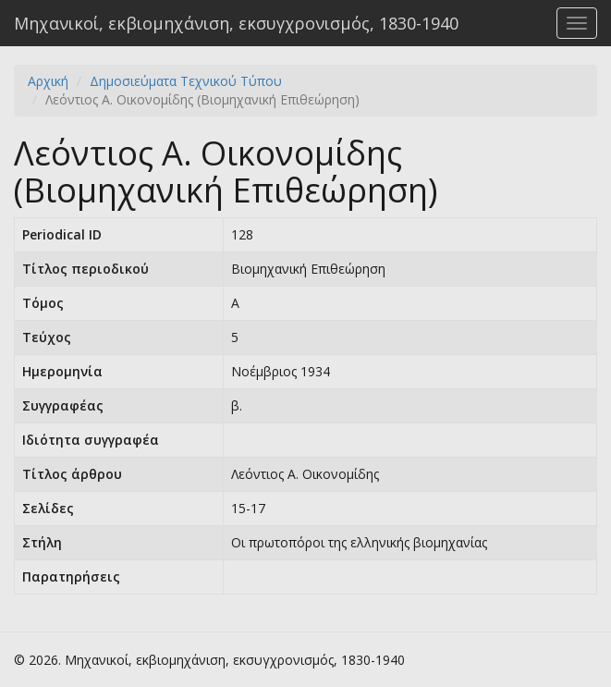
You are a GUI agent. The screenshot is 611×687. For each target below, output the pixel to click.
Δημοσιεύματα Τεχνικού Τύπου (186, 81)
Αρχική (48, 81)
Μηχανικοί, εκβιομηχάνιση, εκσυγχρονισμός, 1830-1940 (236, 23)
